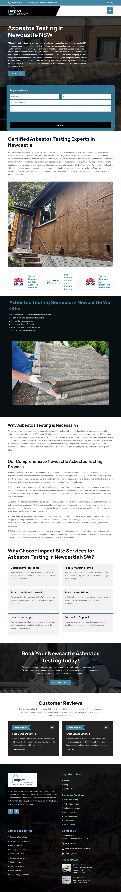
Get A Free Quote (60, 682)
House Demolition (17, 854)
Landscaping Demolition (19, 875)
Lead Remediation (71, 812)
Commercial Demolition (19, 858)
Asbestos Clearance (72, 808)
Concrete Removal (17, 866)
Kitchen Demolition (17, 845)
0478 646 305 (16, 3)
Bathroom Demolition (18, 837)
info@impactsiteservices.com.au (44, 3)
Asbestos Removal (71, 804)
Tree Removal (69, 821)
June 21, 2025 (79, 865)
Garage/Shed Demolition (19, 841)
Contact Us (16, 73)
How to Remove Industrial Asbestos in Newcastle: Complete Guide (82, 870)
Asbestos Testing (71, 800)
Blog (66, 785)
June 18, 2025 (79, 877)
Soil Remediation (71, 816)
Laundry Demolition (17, 850)
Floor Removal (15, 870)
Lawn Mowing (69, 825)
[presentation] (27, 116)
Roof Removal (15, 862)
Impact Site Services (78, 444)
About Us (67, 780)
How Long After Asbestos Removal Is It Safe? (82, 881)
